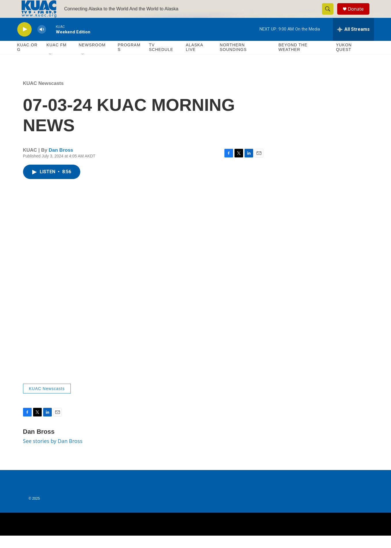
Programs (129, 59)
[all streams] (353, 41)
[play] (24, 42)
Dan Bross (61, 162)
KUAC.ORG (27, 59)
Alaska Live (194, 59)
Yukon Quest (344, 59)
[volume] (42, 41)
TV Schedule (161, 59)
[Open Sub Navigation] (50, 66)
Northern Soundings (233, 59)
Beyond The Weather (293, 59)
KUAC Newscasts (43, 95)
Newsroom (92, 57)
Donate (359, 15)
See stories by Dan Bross (53, 453)
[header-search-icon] (330, 15)
